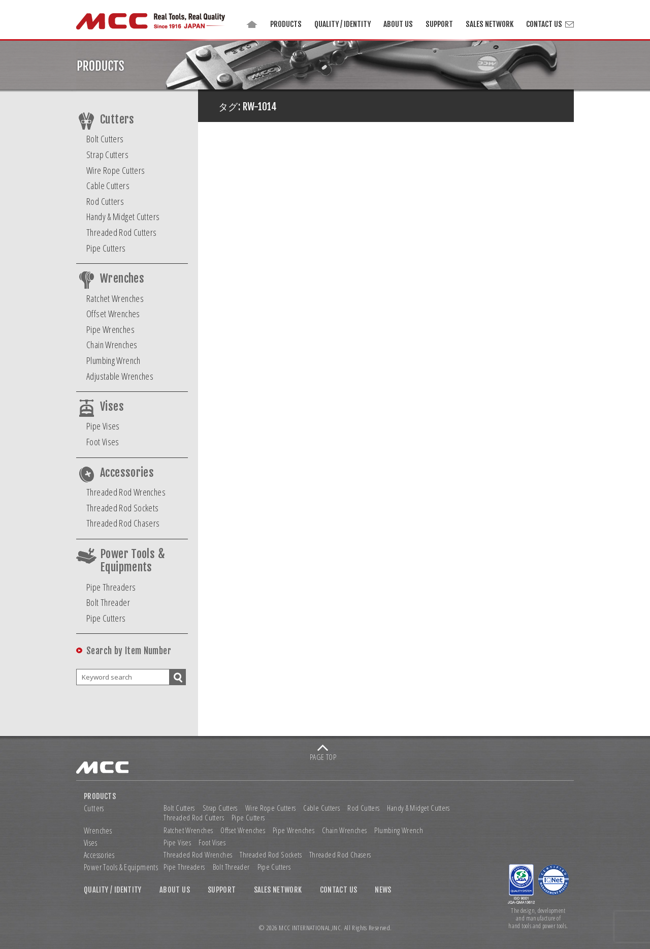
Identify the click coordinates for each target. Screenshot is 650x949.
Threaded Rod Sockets (122, 508)
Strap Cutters (107, 154)
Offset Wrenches (113, 314)
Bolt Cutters (105, 139)
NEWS (383, 890)
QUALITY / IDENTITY (342, 24)
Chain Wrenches (111, 345)
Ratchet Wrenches (115, 298)
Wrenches (122, 278)
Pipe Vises (103, 426)
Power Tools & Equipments (132, 560)
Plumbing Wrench (113, 360)
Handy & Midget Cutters (122, 216)
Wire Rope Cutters (115, 170)
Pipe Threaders (111, 587)
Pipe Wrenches (110, 329)
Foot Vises (102, 442)
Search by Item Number (128, 651)
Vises (112, 406)
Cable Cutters (107, 185)
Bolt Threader (108, 602)
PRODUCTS (286, 24)
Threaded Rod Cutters (121, 232)
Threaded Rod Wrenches (126, 492)
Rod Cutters (105, 201)
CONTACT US (544, 24)
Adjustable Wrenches (119, 376)
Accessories (127, 472)
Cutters (117, 119)
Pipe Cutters (106, 248)
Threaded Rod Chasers (123, 523)
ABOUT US (398, 24)
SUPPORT (439, 24)
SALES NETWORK (489, 24)
